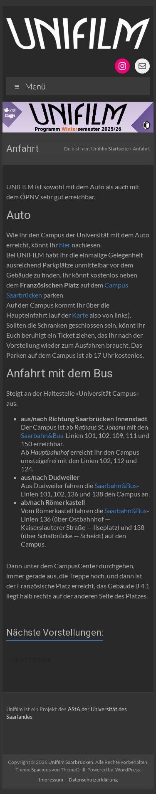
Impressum (51, 779)
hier (64, 245)
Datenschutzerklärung (93, 779)
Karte (80, 315)
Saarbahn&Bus (42, 435)
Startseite (118, 148)
